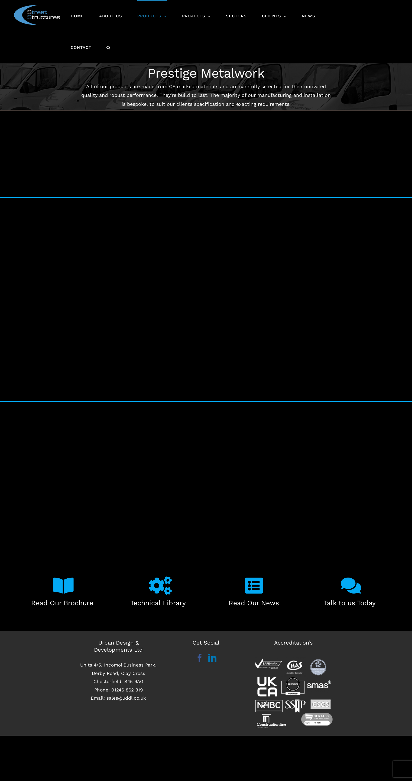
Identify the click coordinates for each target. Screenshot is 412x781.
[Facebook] (200, 657)
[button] (108, 47)
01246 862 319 (127, 689)
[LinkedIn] (212, 657)
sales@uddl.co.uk (126, 697)
